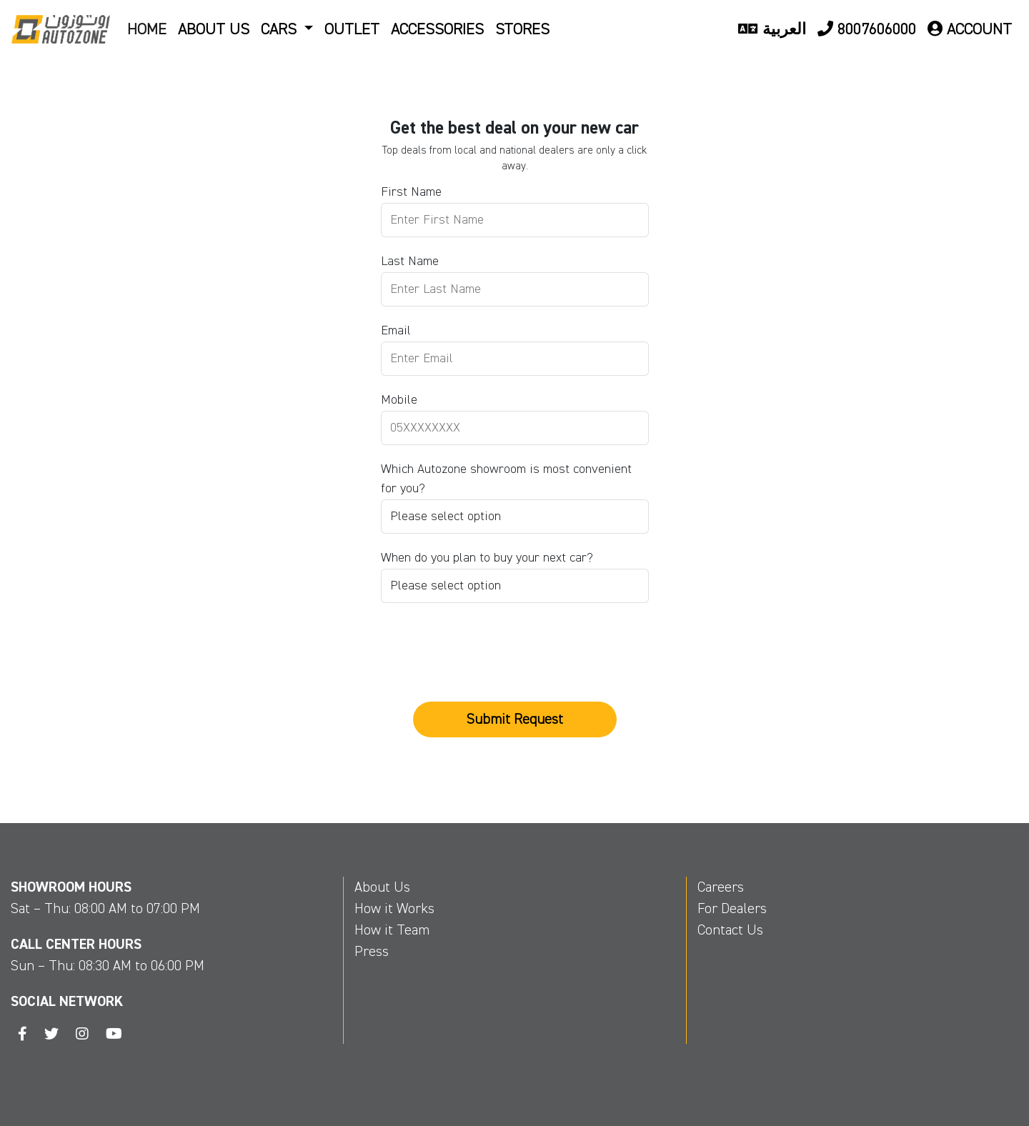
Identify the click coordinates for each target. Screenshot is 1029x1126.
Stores (522, 29)
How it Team (391, 930)
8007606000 (866, 29)
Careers (720, 887)
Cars (281, 29)
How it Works (394, 908)
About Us (382, 887)
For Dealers (732, 908)
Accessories (437, 29)
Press (371, 951)
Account (970, 29)
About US (213, 29)
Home (146, 29)
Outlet (351, 29)
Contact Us (730, 930)
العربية (772, 29)
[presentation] (489, 638)
